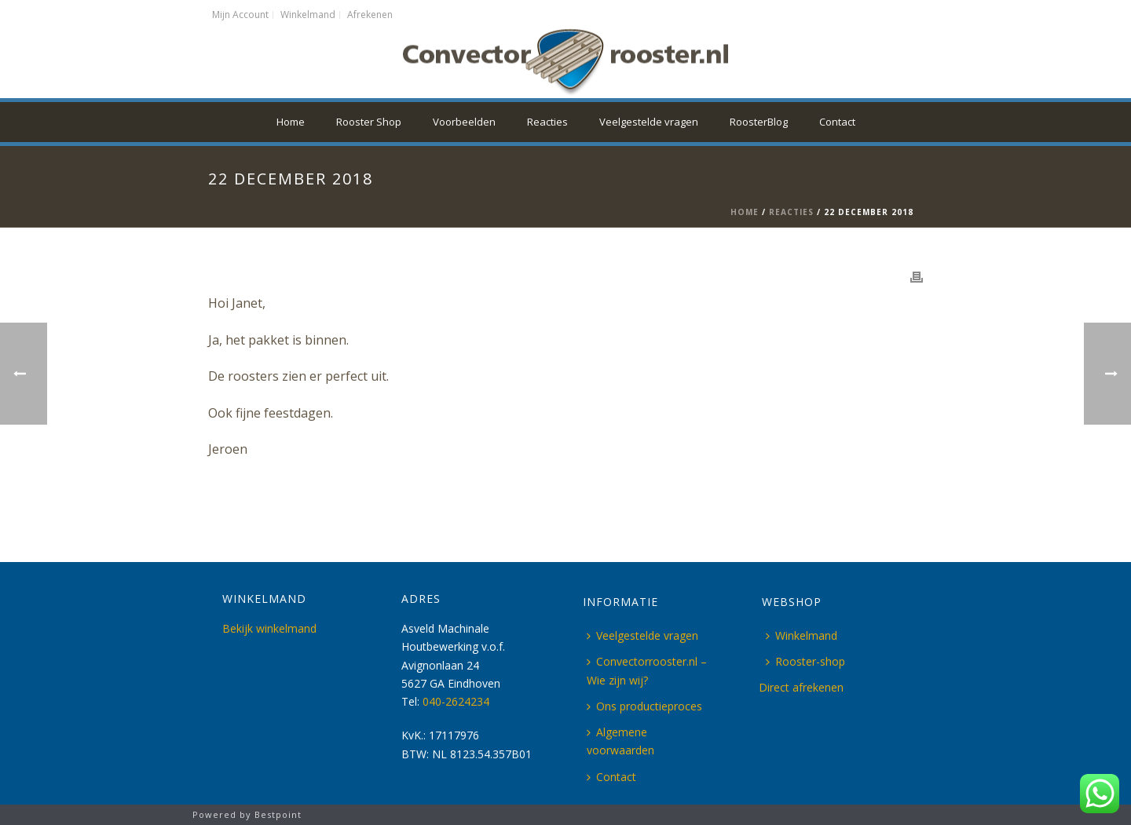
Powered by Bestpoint (247, 814)
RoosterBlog (759, 122)
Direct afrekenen (801, 687)
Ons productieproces (644, 706)
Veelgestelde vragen (648, 122)
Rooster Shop (368, 122)
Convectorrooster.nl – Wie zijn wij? (647, 670)
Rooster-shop (805, 661)
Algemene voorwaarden (620, 741)
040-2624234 (456, 701)
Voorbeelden (464, 122)
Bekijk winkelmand (269, 628)
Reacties (547, 122)
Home (290, 122)
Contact (837, 122)
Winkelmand (801, 635)
